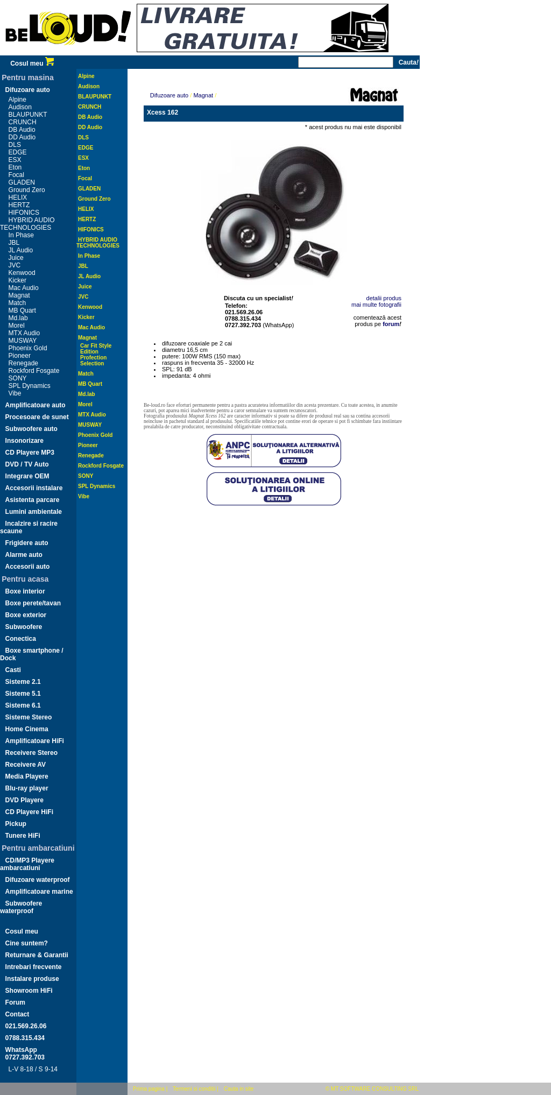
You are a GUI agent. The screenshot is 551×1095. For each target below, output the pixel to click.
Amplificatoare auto (35, 405)
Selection (92, 363)
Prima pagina (149, 1089)
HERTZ (19, 205)
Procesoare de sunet (37, 417)
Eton (15, 167)
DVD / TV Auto (27, 464)
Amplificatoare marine (39, 891)
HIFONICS (24, 212)
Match (17, 303)
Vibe (15, 393)
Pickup (15, 824)
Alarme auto (24, 555)
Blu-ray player (26, 788)
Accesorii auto (27, 566)
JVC (15, 265)
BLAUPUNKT (28, 114)
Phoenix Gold (28, 348)
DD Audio (22, 137)
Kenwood (22, 273)
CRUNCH (23, 122)
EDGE (18, 152)
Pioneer (20, 355)
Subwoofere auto (31, 429)
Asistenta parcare (32, 500)
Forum (15, 1002)
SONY (18, 378)
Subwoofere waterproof (21, 907)
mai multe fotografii (376, 304)
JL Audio (21, 250)
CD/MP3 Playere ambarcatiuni (27, 864)
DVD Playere (24, 800)
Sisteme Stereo (28, 717)
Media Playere (26, 776)
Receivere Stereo (31, 753)
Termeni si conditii (194, 1089)
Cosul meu (32, 63)
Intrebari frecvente (33, 967)
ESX (15, 160)
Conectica (20, 638)
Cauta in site (239, 1089)
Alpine (17, 99)
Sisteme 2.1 (23, 682)
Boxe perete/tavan (33, 603)
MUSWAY (23, 340)
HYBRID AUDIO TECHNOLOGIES (27, 223)
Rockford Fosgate (34, 371)
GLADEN (22, 182)
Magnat (19, 295)
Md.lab (18, 318)
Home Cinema (26, 729)
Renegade (23, 363)
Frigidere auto (26, 543)
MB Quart (22, 310)
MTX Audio (24, 333)
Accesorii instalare (34, 488)
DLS (15, 145)
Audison (20, 107)
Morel (17, 325)
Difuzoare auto (27, 90)
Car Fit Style (95, 346)
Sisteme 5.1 (23, 693)
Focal (16, 175)
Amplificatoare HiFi (34, 741)
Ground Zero (27, 190)
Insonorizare (24, 440)
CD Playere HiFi (29, 812)
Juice (16, 258)
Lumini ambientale (33, 511)
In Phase (21, 235)
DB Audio (22, 129)
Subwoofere (24, 627)
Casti (13, 670)
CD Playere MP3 (29, 452)
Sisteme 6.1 (23, 705)
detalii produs (383, 298)
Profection (93, 358)
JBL (14, 242)
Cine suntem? (26, 943)
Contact (17, 1014)
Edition (89, 352)
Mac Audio (24, 288)
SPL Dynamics (30, 386)
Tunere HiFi (22, 835)
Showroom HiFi (29, 990)
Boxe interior (25, 591)
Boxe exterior (26, 615)
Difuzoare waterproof (37, 880)
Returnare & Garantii (36, 955)
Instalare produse (32, 979)
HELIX (18, 197)
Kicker (17, 280)
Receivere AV (25, 764)
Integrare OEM (27, 476)
